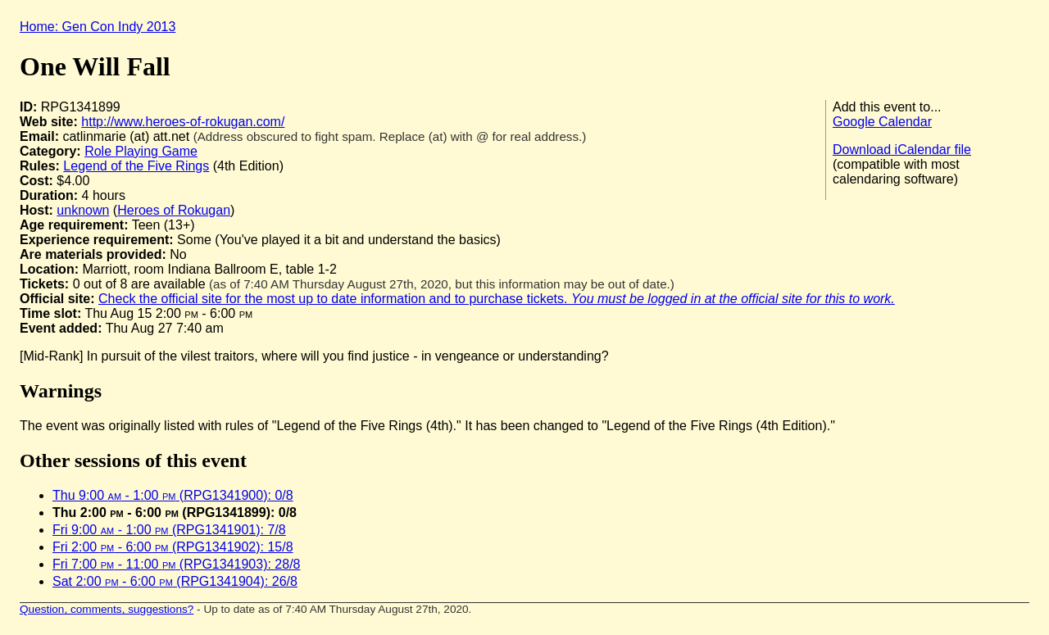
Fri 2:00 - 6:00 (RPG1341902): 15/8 (172, 547)
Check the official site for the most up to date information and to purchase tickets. (496, 299)
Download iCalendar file (902, 149)
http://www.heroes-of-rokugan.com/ (182, 122)
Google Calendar (882, 122)
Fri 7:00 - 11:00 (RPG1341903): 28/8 (176, 564)
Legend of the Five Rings (136, 166)
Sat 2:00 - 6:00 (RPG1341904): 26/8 (174, 581)
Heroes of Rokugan (173, 210)
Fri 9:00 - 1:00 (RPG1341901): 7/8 (169, 530)
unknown (83, 210)
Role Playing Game (141, 151)
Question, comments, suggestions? (106, 609)
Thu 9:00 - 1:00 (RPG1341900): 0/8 (172, 495)
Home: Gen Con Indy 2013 (97, 27)
